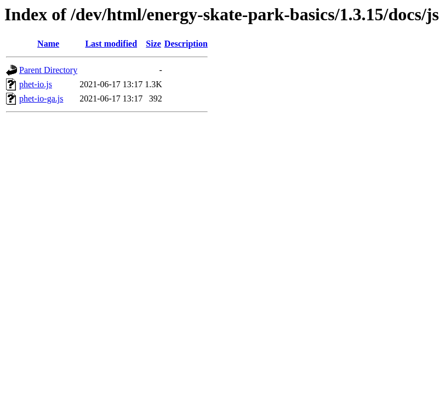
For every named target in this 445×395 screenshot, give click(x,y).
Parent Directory (48, 70)
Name (48, 43)
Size (153, 43)
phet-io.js (35, 84)
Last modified (111, 43)
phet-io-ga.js (41, 98)
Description (186, 43)
